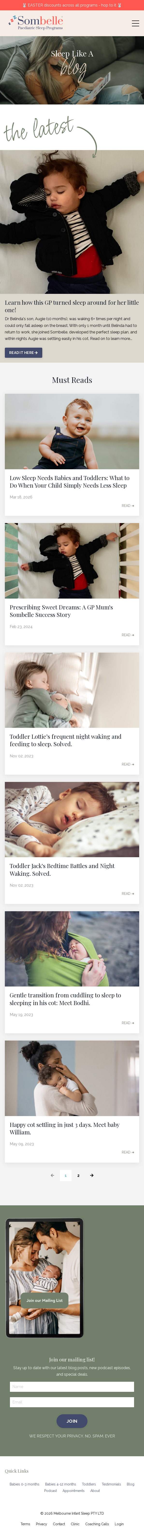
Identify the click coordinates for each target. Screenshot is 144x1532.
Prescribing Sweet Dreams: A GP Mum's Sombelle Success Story (61, 610)
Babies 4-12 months (60, 1484)
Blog (130, 1484)
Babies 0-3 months (24, 1484)
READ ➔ (128, 506)
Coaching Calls (97, 1524)
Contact (59, 1524)
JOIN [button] (72, 1421)
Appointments (74, 1491)
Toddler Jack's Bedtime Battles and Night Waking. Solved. (62, 869)
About (95, 1491)
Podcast (50, 1491)
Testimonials (111, 1484)
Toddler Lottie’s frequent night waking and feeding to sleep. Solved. (66, 740)
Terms (25, 1524)
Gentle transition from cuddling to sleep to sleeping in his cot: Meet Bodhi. (65, 998)
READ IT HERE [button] (23, 353)
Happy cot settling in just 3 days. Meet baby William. (64, 1128)
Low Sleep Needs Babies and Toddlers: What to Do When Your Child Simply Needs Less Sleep (70, 481)
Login (119, 1524)
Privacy (41, 1524)
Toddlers (89, 1484)
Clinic (75, 1524)
